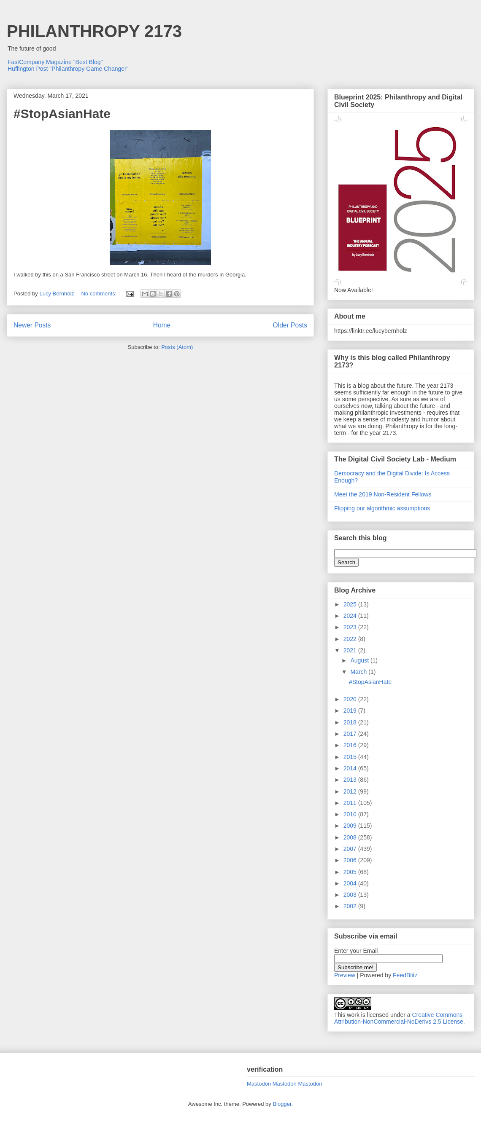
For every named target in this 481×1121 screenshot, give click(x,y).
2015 (350, 757)
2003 (350, 894)
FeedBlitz (405, 975)
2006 (350, 860)
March (359, 671)
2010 (350, 814)
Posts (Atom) (177, 347)
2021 (350, 650)
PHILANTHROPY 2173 (94, 31)
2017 (350, 733)
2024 (350, 615)
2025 (350, 604)
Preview (344, 975)
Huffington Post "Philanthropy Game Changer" (68, 68)
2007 (350, 848)
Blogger (282, 1104)
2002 (350, 906)
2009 (350, 825)
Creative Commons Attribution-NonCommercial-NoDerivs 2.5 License (398, 1018)
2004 (350, 883)
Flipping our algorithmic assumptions (382, 508)
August (360, 660)
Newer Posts (32, 325)
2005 (350, 872)
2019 (350, 710)
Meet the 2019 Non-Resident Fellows (382, 494)
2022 (350, 639)
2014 (350, 768)
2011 (350, 802)
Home (162, 325)
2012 (350, 791)
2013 (350, 779)
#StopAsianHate (62, 114)
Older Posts (290, 325)
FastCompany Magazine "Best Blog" (55, 62)
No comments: (99, 293)
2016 (350, 745)
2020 (350, 699)
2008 (350, 837)
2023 (350, 627)
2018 (350, 722)
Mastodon (259, 1084)
